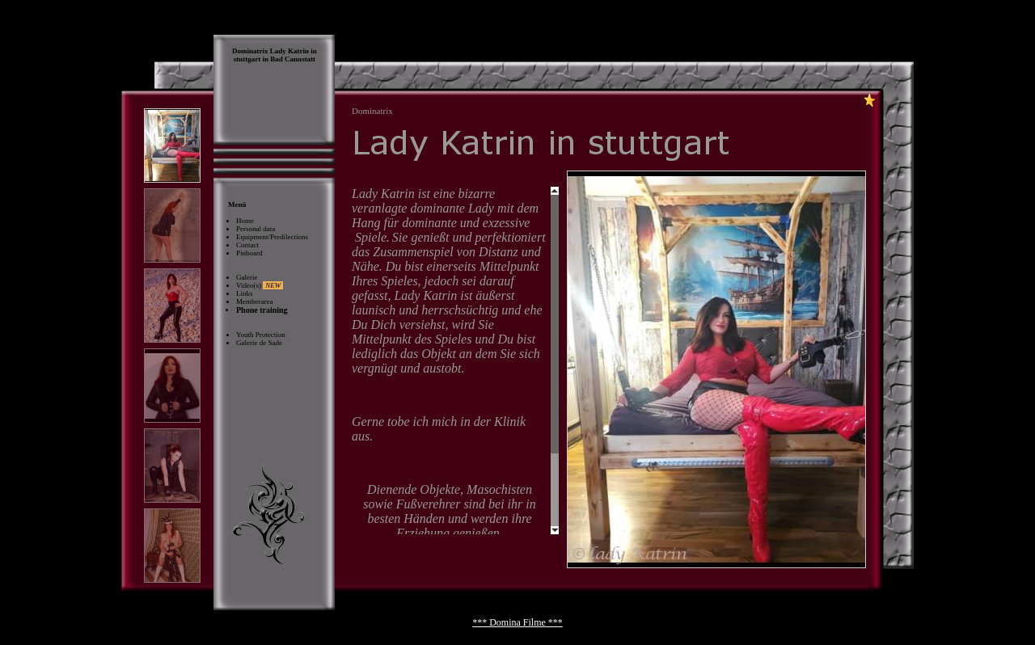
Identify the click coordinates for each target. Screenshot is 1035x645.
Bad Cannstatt (292, 59)
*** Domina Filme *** (517, 622)
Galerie (246, 277)
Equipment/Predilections (272, 237)
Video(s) (259, 285)
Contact (247, 245)
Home (245, 221)
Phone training (262, 310)
